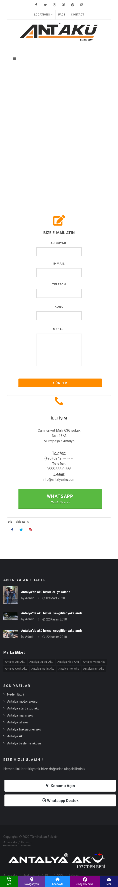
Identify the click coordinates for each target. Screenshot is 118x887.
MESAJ (58, 329)
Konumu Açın (60, 785)
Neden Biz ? (15, 694)
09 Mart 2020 (55, 598)
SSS (60, 875)
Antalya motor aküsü (22, 701)
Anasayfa (10, 842)
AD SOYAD (58, 243)
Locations (43, 14)
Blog (48, 875)
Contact (77, 14)
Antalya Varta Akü (94, 661)
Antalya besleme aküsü (24, 743)
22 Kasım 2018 (56, 619)
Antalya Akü (15, 736)
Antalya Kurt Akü (93, 668)
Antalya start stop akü (23, 708)
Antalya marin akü (20, 715)
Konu (59, 306)
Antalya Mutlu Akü (42, 668)
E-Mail (59, 263)
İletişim (26, 842)
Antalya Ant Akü (15, 661)
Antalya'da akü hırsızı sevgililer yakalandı (51, 613)
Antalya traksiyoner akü (24, 729)
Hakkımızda (31, 875)
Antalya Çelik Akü (16, 668)
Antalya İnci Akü (68, 668)
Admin (29, 598)
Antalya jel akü (17, 722)
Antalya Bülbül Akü (41, 661)
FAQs (61, 14)
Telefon (59, 284)
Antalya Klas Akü (68, 661)
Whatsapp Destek (60, 800)
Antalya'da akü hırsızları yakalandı (46, 592)
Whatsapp (60, 499)
